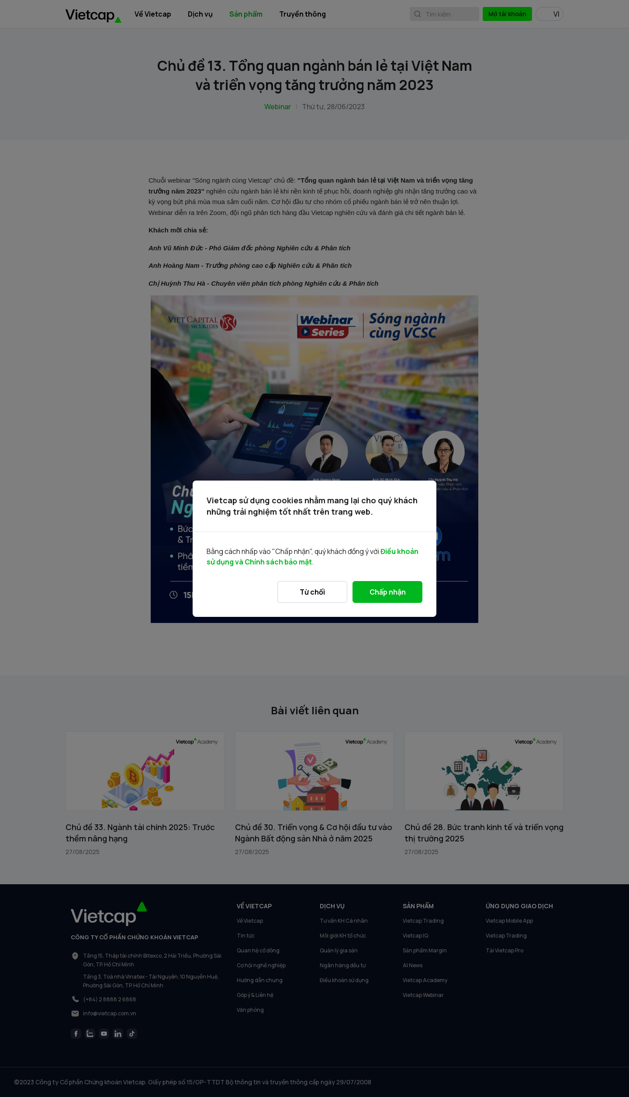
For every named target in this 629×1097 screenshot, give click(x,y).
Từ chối (312, 592)
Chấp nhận (388, 592)
